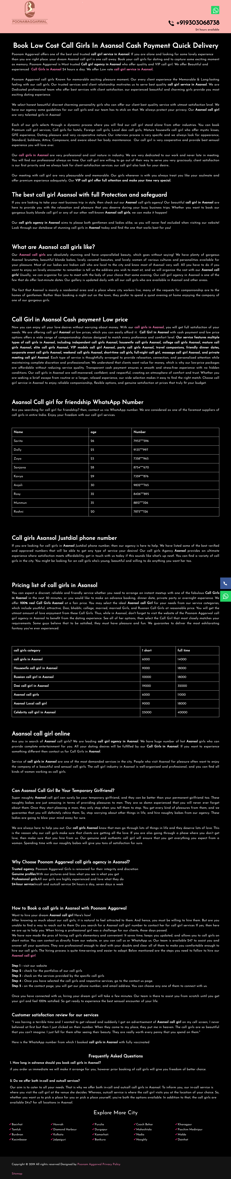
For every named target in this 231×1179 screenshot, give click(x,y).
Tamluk (16, 1129)
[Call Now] (225, 583)
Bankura (100, 1139)
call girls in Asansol (33, 155)
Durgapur (101, 1129)
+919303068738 (197, 23)
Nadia (140, 1134)
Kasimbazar (19, 1139)
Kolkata (58, 1134)
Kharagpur (185, 1124)
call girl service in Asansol (133, 69)
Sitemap (17, 1173)
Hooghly (141, 1139)
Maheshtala (144, 1129)
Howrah (58, 1124)
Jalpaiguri (59, 1139)
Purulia (99, 1124)
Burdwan (17, 1134)
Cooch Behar (144, 1124)
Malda (182, 1134)
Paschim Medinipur (190, 1129)
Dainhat (183, 1139)
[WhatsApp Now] (225, 596)
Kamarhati (101, 1134)
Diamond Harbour (65, 1129)
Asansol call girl (24, 956)
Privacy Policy (111, 1164)
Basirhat (17, 1124)
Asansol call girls (32, 255)
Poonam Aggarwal (89, 1164)
